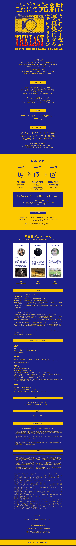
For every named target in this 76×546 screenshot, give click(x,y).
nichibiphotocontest (39, 301)
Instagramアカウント (41, 217)
